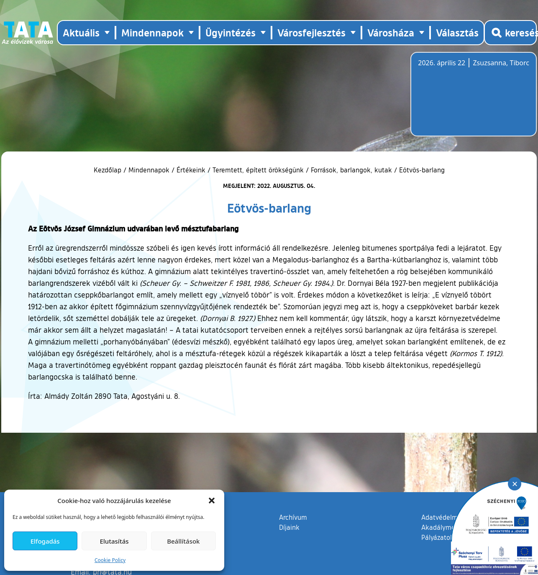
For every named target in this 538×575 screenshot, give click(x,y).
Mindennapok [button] (152, 32)
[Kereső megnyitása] (510, 32)
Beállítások (183, 541)
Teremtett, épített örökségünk (258, 170)
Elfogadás (45, 541)
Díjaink (289, 527)
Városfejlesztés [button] (311, 32)
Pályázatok (437, 537)
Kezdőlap (108, 170)
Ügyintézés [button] (230, 32)
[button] (212, 500)
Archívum (293, 516)
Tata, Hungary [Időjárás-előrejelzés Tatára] (465, 99)
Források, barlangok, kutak (351, 170)
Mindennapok (148, 170)
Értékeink (191, 170)
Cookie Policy (110, 560)
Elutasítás (114, 541)
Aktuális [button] (81, 32)
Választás (457, 32)
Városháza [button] (390, 32)
